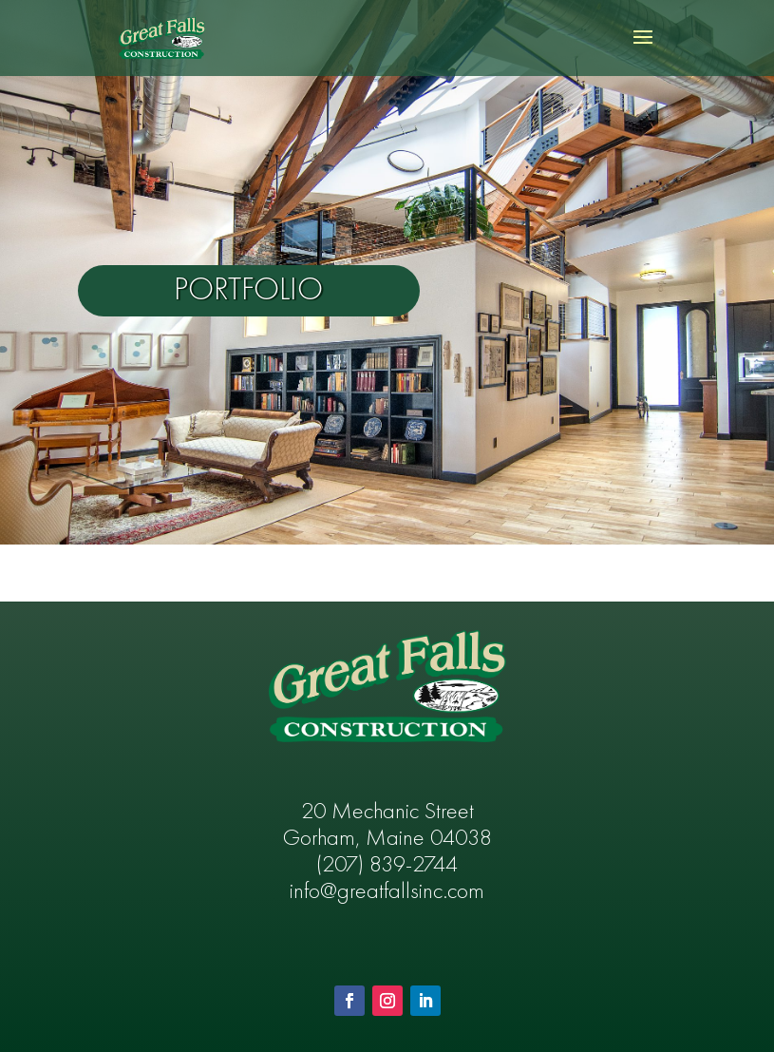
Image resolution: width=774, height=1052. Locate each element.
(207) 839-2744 (387, 865)
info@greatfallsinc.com (387, 892)
